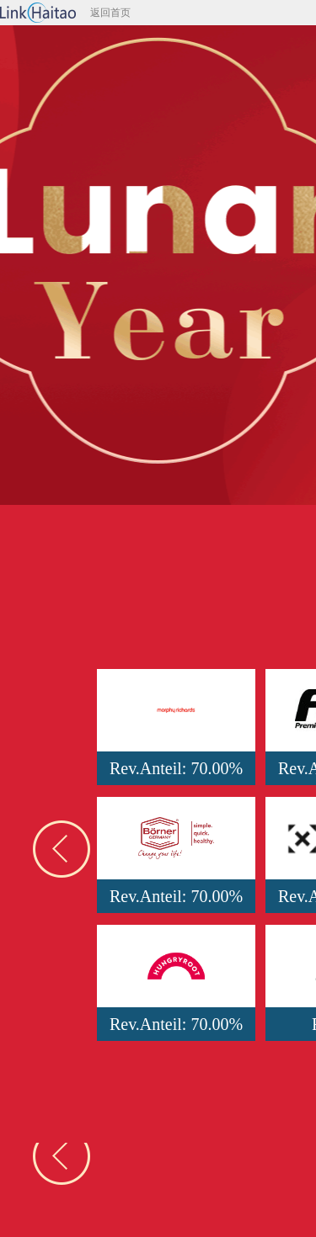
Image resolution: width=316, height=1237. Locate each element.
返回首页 (110, 13)
